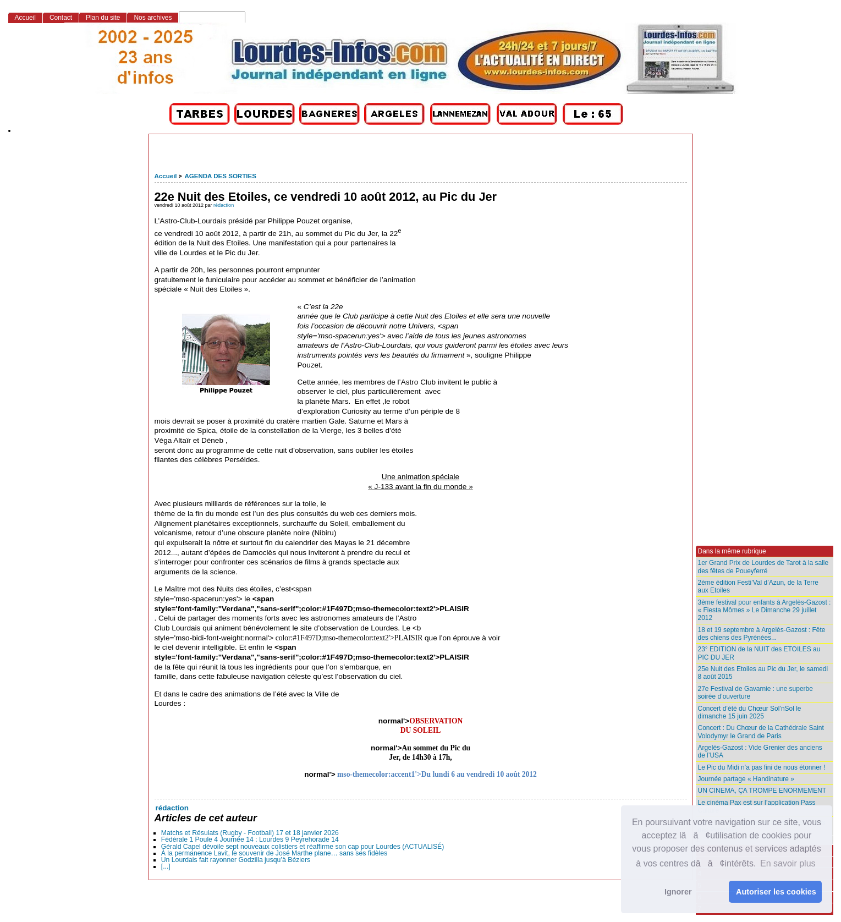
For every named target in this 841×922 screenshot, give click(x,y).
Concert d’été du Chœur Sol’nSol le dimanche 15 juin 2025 (749, 712)
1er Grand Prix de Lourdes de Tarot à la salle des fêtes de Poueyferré (763, 566)
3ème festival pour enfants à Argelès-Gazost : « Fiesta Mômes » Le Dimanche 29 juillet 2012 (764, 610)
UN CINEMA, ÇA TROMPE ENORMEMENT (762, 790)
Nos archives (153, 17)
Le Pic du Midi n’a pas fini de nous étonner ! (762, 767)
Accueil (166, 176)
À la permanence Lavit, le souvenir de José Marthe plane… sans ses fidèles (274, 853)
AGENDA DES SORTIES (220, 176)
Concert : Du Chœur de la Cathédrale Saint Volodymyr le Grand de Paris (761, 731)
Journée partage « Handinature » (746, 779)
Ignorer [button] (678, 891)
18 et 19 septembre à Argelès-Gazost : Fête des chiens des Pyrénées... (762, 633)
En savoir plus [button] (788, 863)
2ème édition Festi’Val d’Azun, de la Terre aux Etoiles (758, 586)
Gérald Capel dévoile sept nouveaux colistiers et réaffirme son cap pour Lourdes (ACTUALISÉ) (302, 846)
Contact (61, 17)
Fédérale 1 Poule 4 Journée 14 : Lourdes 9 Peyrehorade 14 (250, 839)
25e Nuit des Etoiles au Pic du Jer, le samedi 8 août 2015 (763, 672)
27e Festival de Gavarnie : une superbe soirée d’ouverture (755, 692)
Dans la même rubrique (732, 551)
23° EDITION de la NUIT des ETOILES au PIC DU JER (759, 653)
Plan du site (103, 17)
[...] (166, 866)
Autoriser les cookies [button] (776, 891)
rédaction (223, 205)
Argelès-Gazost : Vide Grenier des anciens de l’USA (760, 751)
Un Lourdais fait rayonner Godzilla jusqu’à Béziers (235, 860)
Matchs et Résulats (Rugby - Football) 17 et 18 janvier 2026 (250, 833)
